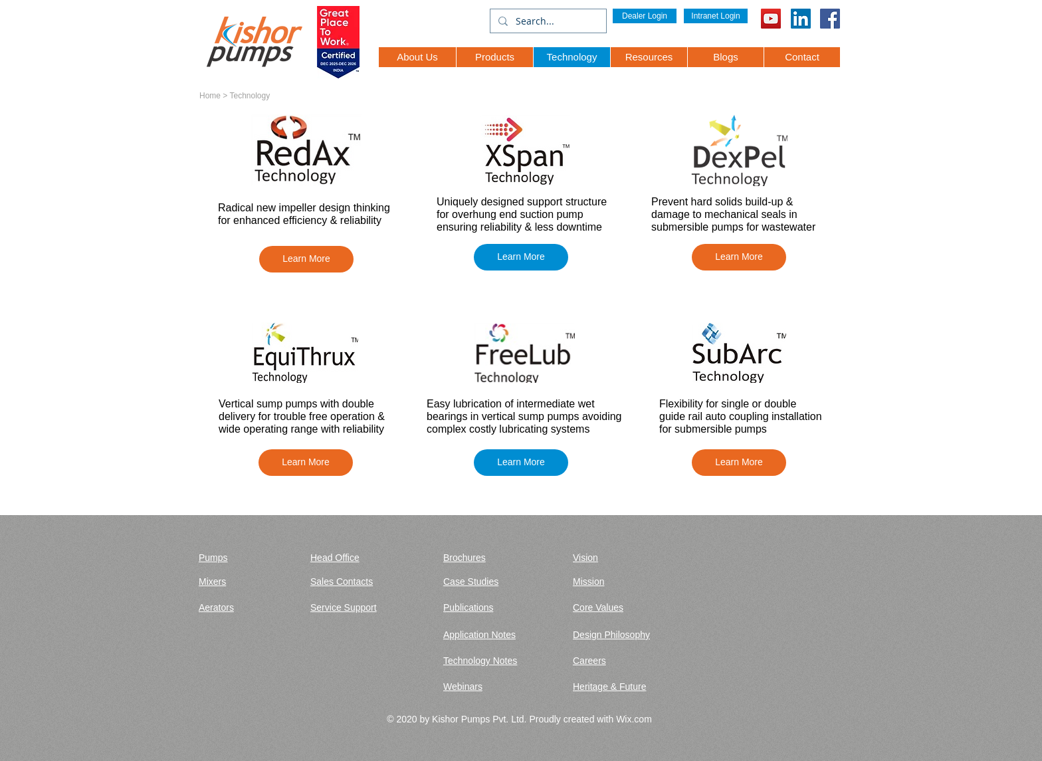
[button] (306, 259)
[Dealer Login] (645, 16)
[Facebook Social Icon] (830, 19)
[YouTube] (771, 19)
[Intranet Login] (716, 16)
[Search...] (547, 21)
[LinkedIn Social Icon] (801, 19)
